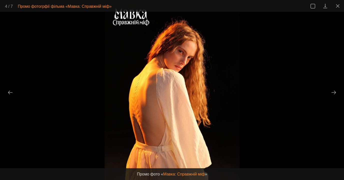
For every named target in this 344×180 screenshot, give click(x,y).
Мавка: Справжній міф (184, 174)
